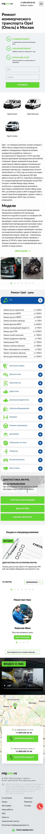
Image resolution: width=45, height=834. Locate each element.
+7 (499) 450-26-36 (28, 3)
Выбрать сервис (27, 5)
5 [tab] (26, 283)
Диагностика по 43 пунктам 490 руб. (19, 563)
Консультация (22, 637)
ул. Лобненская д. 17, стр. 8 (24, 730)
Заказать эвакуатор (22, 517)
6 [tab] (30, 283)
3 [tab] (19, 283)
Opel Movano (33, 114)
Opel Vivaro (12, 114)
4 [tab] (22, 283)
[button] (22, 251)
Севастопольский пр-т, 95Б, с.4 (24, 748)
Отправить (22, 85)
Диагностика (22, 508)
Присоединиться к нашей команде (22, 652)
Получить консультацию (22, 500)
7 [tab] (33, 283)
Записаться (33, 582)
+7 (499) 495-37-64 (24, 751)
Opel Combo (12, 136)
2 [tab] (15, 283)
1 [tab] (12, 283)
